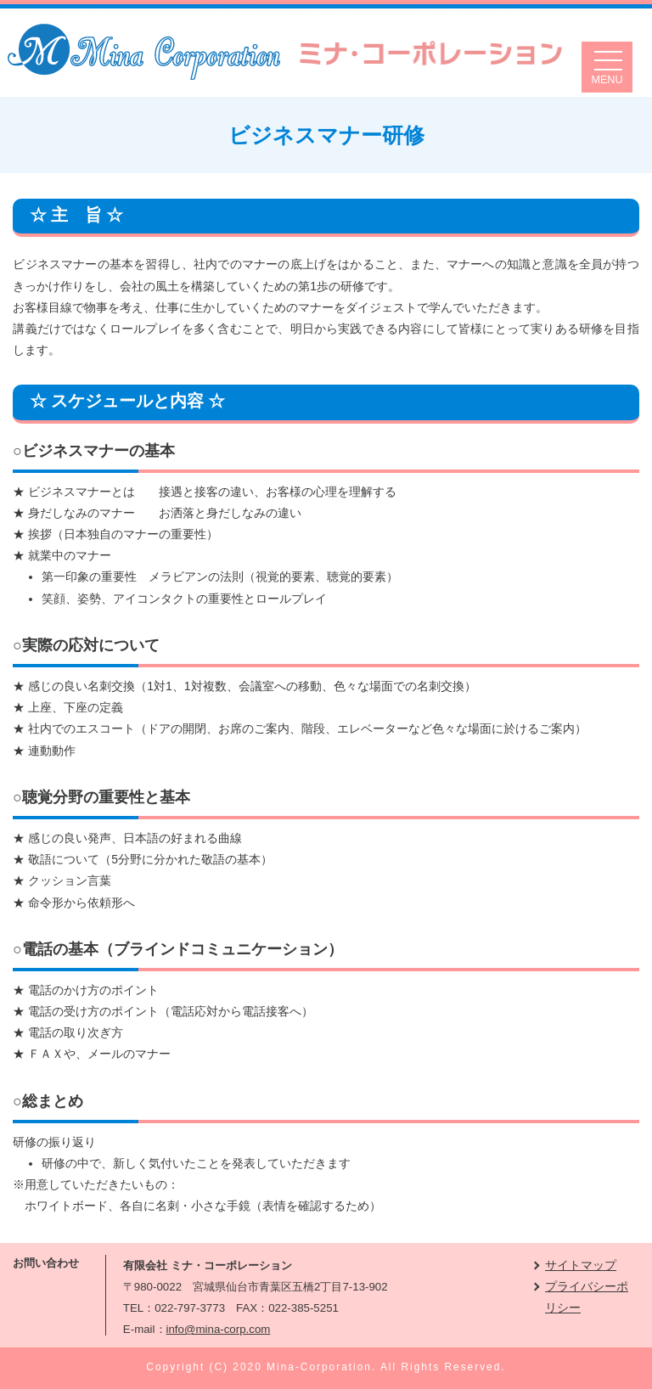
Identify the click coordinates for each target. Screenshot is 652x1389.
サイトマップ (580, 1265)
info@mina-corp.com (218, 1329)
